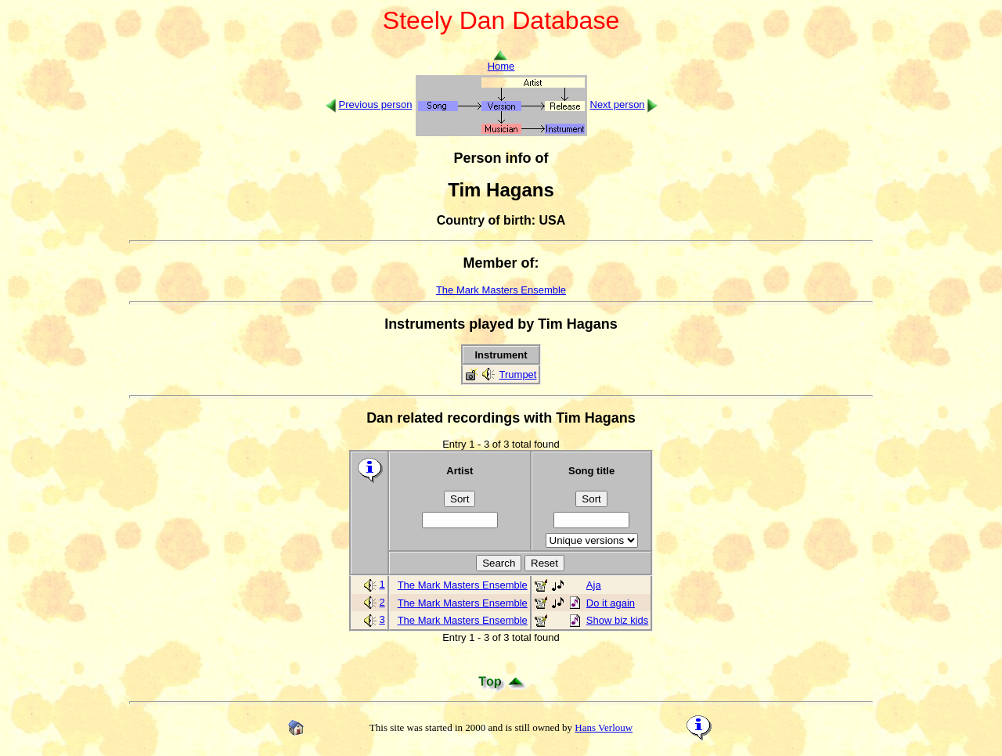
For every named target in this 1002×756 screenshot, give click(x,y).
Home (501, 61)
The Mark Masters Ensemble (501, 290)
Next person (617, 104)
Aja (593, 585)
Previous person (376, 104)
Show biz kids (617, 620)
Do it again (610, 603)
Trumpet (518, 374)
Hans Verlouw (604, 727)
